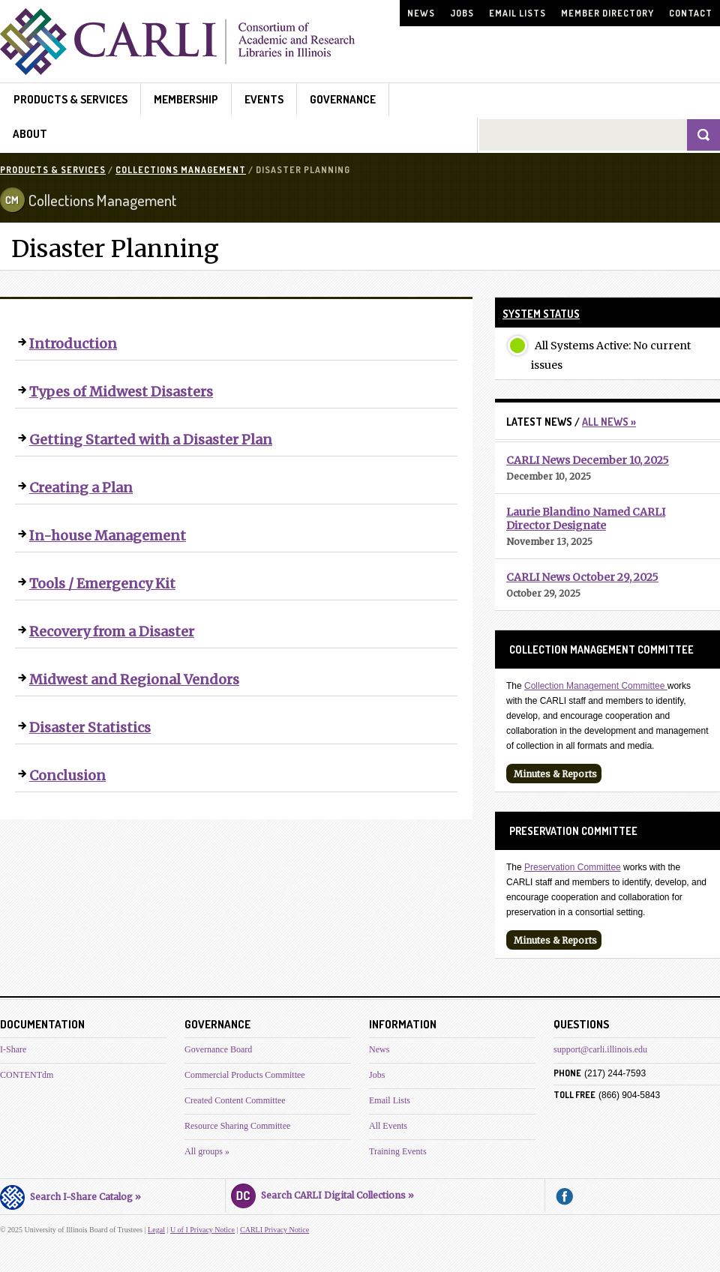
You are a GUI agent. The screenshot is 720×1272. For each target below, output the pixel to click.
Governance (343, 99)
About (30, 134)
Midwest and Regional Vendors (134, 679)
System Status (541, 313)
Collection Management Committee (596, 686)
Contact (690, 13)
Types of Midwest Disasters (121, 391)
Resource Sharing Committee (237, 1126)
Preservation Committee (572, 867)
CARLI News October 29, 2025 (582, 577)
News (421, 13)
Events (264, 99)
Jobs (462, 13)
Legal (156, 1230)
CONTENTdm (26, 1075)
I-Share (13, 1049)
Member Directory (607, 13)
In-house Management (107, 535)
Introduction (73, 343)
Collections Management (181, 169)
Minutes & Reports (555, 774)
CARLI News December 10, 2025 (587, 460)
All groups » (207, 1151)
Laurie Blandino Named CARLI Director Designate (585, 518)
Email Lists (517, 13)
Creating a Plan (81, 487)
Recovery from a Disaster (111, 631)
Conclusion (67, 775)
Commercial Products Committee (244, 1075)
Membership (186, 99)
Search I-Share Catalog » (70, 1194)
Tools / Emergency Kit (102, 583)
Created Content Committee (235, 1100)
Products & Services (71, 99)
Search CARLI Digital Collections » (322, 1193)
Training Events (398, 1151)
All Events (388, 1126)
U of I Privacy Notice (202, 1230)
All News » (609, 421)
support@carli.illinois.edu (600, 1049)
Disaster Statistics (90, 727)
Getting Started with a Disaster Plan (150, 439)
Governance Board (218, 1049)
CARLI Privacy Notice (274, 1230)
